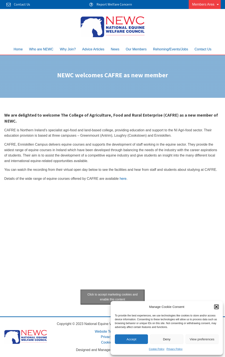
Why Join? (68, 49)
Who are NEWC (41, 49)
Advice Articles (93, 49)
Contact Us (202, 49)
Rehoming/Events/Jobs (170, 49)
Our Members (136, 49)
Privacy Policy (175, 349)
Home (18, 49)
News (115, 49)
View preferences (202, 339)
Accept (131, 339)
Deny (166, 339)
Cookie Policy (156, 349)
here (123, 178)
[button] (216, 307)
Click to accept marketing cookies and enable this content (113, 297)
